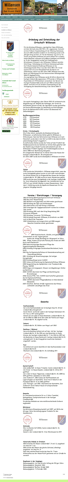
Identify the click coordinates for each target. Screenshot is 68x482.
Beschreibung (10, 56)
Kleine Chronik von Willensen (8, 60)
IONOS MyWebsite (10, 477)
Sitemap (10, 474)
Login (64, 474)
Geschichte (10, 55)
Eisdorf (7, 94)
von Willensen (10, 65)
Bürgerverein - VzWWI (7, 73)
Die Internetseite (5, 85)
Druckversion (6, 474)
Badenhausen (6, 96)
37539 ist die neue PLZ (10, 63)
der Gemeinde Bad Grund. (7, 86)
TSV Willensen (5, 74)
